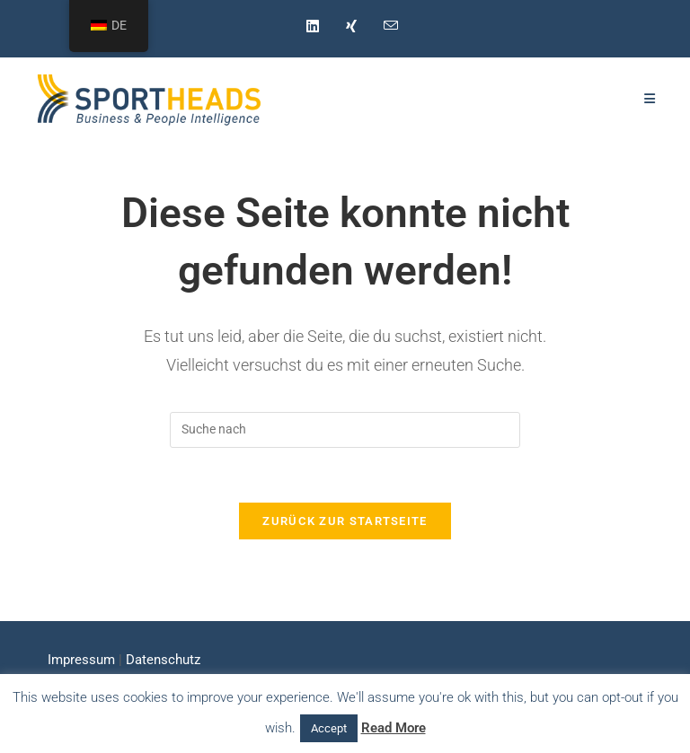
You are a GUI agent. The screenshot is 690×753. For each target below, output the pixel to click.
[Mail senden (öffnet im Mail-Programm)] (384, 26)
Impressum (81, 660)
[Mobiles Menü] (650, 99)
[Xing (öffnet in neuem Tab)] (351, 27)
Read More (393, 728)
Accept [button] (329, 728)
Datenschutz (163, 660)
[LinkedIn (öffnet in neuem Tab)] (312, 27)
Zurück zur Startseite (344, 521)
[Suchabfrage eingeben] (345, 430)
